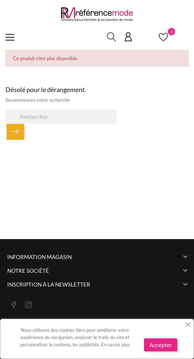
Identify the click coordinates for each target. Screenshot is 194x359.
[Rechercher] (60, 116)
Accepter (160, 344)
